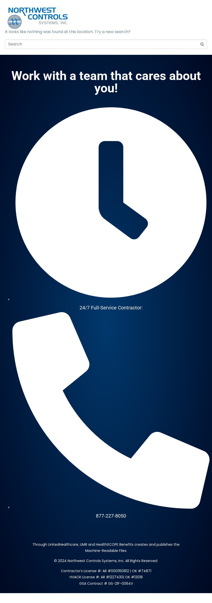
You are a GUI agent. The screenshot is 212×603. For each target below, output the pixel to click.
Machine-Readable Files (105, 550)
